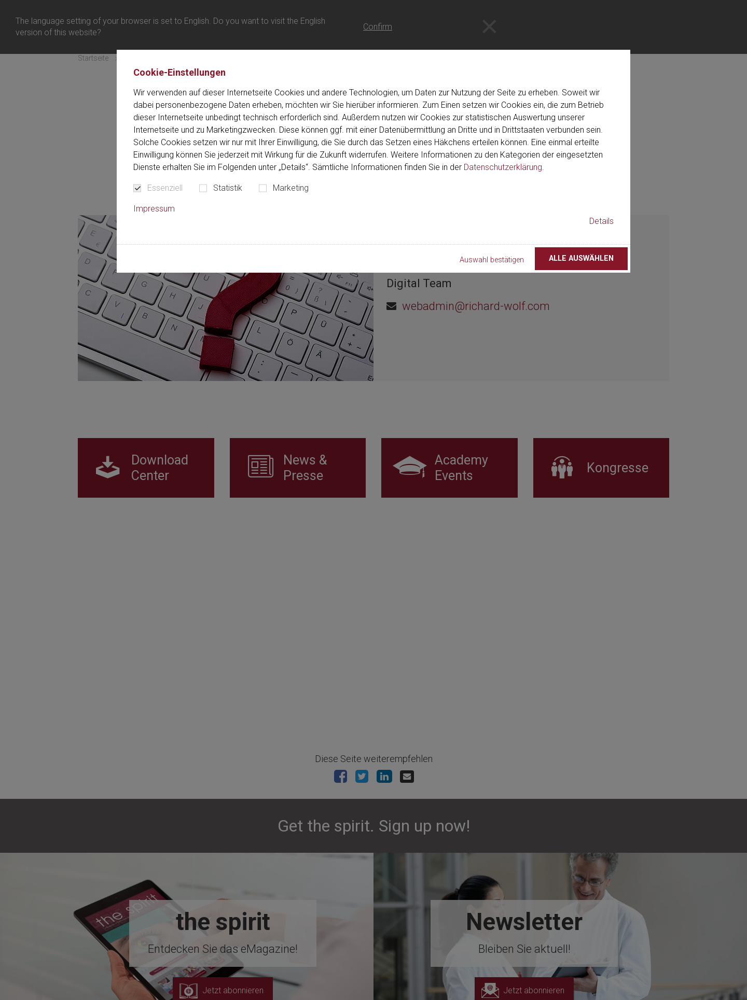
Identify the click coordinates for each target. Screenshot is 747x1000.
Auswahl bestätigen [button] (492, 260)
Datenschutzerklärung (503, 167)
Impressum (154, 209)
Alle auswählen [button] (581, 258)
